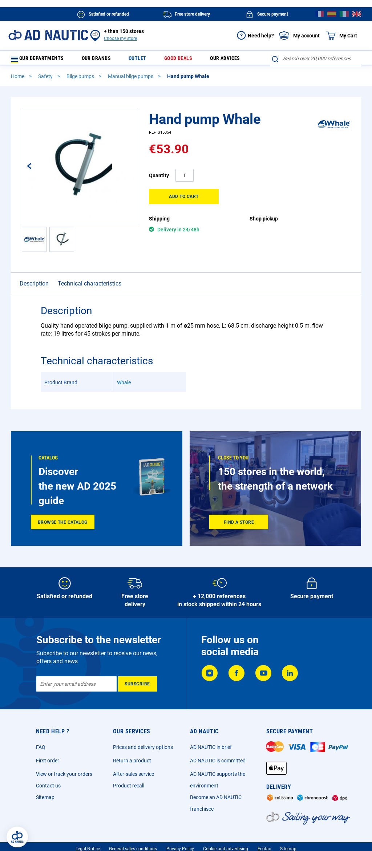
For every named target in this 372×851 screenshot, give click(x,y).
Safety (46, 79)
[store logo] (48, 35)
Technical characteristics (89, 286)
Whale (124, 386)
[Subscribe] (137, 687)
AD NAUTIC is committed (218, 764)
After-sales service (133, 777)
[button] (36, 169)
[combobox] (315, 58)
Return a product (132, 764)
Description (34, 286)
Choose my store (120, 38)
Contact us (48, 789)
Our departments (42, 60)
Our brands (104, 60)
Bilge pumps (80, 79)
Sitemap (45, 800)
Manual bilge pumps (131, 79)
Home (18, 79)
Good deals (173, 60)
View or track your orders (64, 777)
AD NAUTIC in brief (211, 750)
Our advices (215, 60)
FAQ (40, 750)
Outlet (139, 60)
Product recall (128, 789)
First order (47, 764)
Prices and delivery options (143, 750)
